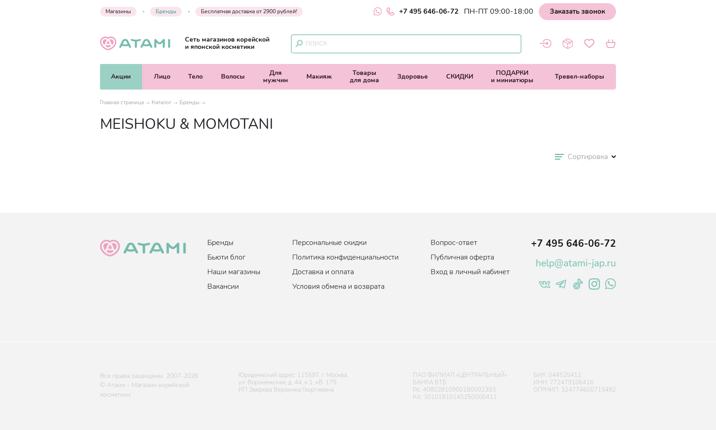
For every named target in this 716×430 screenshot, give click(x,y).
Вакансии (223, 286)
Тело (195, 76)
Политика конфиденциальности (345, 257)
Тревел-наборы (579, 76)
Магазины (118, 11)
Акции (121, 76)
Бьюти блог (226, 257)
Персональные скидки (329, 243)
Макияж (319, 76)
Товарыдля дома (364, 77)
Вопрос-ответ (454, 243)
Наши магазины (233, 272)
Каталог (162, 102)
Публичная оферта (462, 257)
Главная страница (122, 102)
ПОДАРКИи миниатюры (512, 77)
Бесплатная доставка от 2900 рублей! (249, 11)
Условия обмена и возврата (338, 286)
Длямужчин (275, 77)
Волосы (233, 76)
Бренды (166, 11)
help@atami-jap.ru (576, 263)
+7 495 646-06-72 (422, 11)
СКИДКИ (459, 76)
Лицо (162, 76)
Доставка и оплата (323, 272)
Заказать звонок (577, 11)
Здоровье (412, 76)
